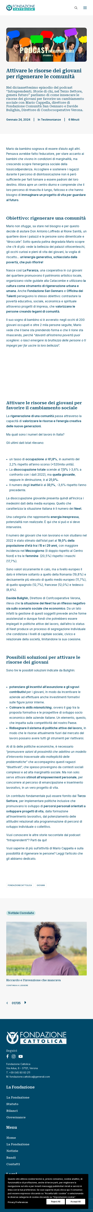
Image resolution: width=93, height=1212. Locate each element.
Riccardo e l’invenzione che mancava (33, 980)
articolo (72, 853)
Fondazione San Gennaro (45, 291)
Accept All (75, 1201)
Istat (28, 443)
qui (44, 840)
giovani (41, 885)
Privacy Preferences (18, 1202)
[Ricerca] (74, 7)
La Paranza (30, 270)
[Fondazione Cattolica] (20, 8)
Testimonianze (51, 119)
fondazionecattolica (20, 885)
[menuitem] (48, 1097)
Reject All (55, 1201)
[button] (85, 7)
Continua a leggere (17, 985)
